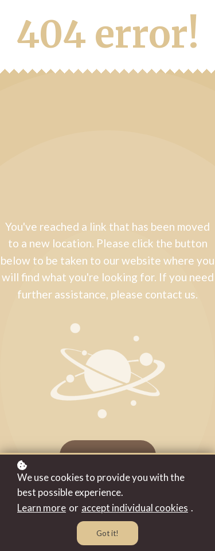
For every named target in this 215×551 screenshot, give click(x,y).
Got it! (107, 533)
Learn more (41, 508)
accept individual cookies (134, 508)
